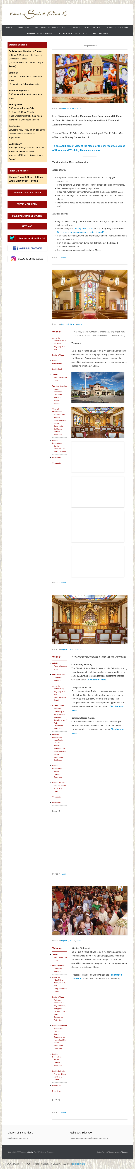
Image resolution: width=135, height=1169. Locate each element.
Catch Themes (121, 1152)
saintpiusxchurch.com (18, 1138)
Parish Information (59, 1026)
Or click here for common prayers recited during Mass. (82, 232)
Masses (56, 389)
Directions (56, 457)
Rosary (56, 400)
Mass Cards (58, 740)
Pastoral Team (58, 355)
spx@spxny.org (78, 1164)
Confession (58, 392)
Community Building (117, 28)
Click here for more (96, 680)
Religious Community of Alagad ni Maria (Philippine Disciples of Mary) (60, 714)
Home (9, 28)
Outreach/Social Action (72, 33)
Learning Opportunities (85, 28)
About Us (56, 338)
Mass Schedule (58, 674)
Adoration (57, 680)
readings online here (83, 229)
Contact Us (56, 463)
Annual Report (59, 449)
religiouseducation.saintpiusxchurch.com (89, 1138)
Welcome (23, 28)
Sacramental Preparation (50, 28)
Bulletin (56, 446)
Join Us (55, 375)
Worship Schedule (59, 386)
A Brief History (59, 689)
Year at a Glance (60, 786)
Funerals (57, 417)
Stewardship (100, 33)
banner (63, 257)
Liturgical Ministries (39, 33)
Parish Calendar (60, 452)
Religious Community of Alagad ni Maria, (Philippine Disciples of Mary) (60, 1005)
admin (79, 108)
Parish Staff (57, 369)
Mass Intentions (60, 415)
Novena (56, 403)
